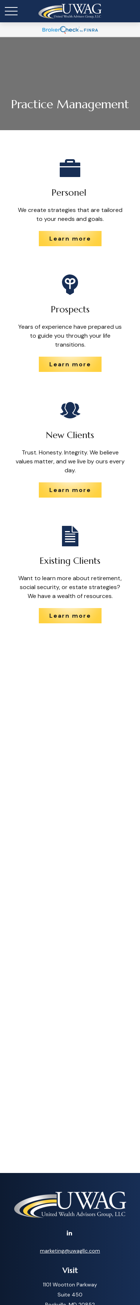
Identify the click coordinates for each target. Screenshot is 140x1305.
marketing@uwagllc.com (70, 1250)
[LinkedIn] (69, 1233)
